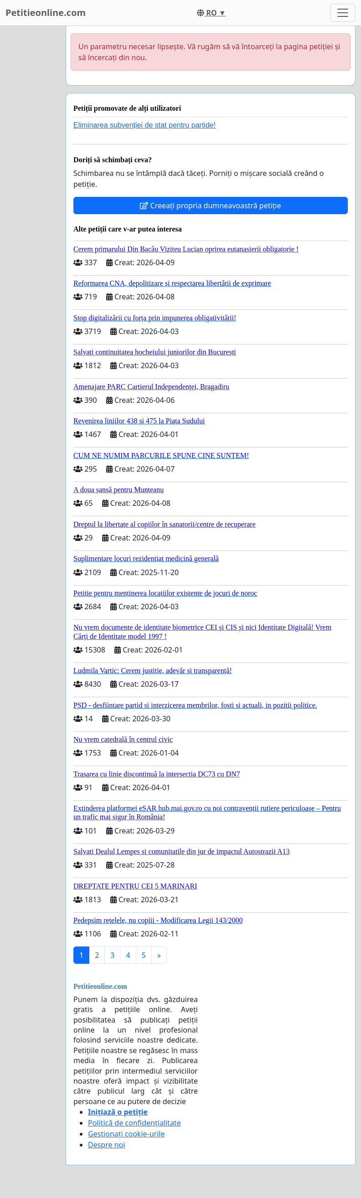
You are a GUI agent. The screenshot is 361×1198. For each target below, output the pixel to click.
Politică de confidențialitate (134, 1123)
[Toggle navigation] (343, 13)
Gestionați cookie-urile (126, 1134)
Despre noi (106, 1145)
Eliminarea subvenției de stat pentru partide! (144, 125)
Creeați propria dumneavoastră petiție (210, 206)
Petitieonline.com (45, 12)
